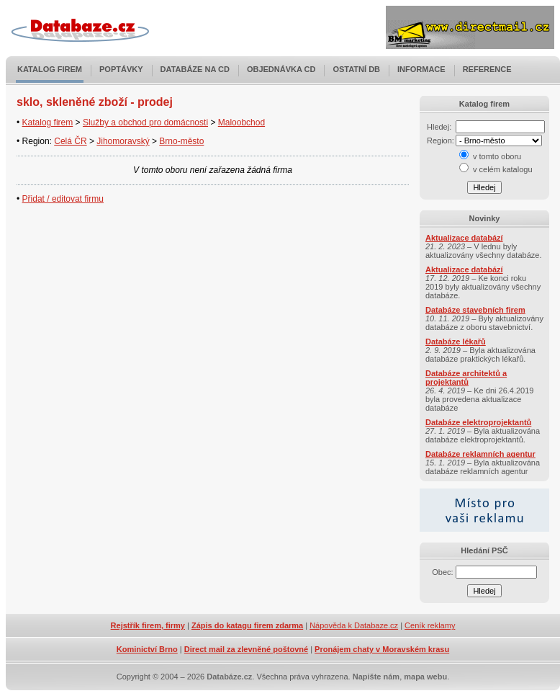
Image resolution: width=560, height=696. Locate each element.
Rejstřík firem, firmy (148, 625)
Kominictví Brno (147, 649)
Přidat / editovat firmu (63, 199)
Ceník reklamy (430, 625)
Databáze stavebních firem (475, 309)
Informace (421, 69)
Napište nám (376, 676)
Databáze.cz (229, 676)
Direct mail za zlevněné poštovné (246, 649)
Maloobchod (241, 122)
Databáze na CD (195, 69)
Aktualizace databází (464, 237)
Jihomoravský (122, 141)
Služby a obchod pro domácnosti (145, 122)
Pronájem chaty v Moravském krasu (382, 649)
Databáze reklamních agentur (480, 454)
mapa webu (425, 676)
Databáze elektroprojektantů (478, 422)
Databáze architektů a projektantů (466, 377)
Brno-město (181, 141)
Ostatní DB (356, 69)
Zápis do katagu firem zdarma (247, 625)
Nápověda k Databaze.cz (354, 625)
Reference (487, 69)
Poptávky (121, 69)
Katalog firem (49, 69)
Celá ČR (70, 141)
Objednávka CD (281, 69)
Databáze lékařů (455, 341)
